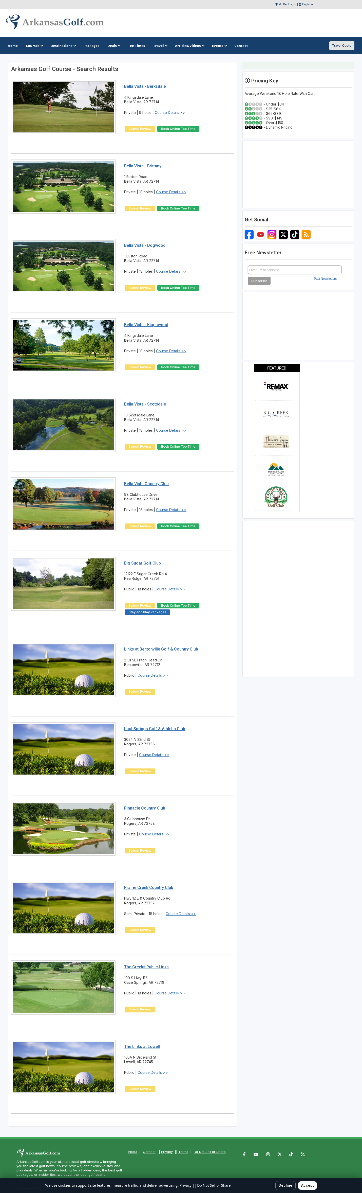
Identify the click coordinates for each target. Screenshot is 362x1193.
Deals (113, 45)
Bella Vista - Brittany (142, 166)
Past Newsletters (325, 301)
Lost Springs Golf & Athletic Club (154, 728)
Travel (160, 45)
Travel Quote (341, 45)
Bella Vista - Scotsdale (145, 404)
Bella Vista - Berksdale (145, 86)
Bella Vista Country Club (146, 483)
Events (219, 45)
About (132, 1152)
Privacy (167, 1152)
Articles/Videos (189, 45)
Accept (307, 1185)
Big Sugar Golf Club (142, 563)
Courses (34, 45)
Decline (285, 1185)
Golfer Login (287, 4)
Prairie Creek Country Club (148, 887)
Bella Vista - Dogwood (144, 245)
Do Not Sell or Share (210, 1152)
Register (307, 4)
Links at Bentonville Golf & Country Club (161, 649)
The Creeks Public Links (146, 966)
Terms (183, 1152)
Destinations (63, 45)
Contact (149, 1152)
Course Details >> (170, 112)
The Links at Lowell (142, 1046)
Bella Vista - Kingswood (146, 324)
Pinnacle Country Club (144, 808)
